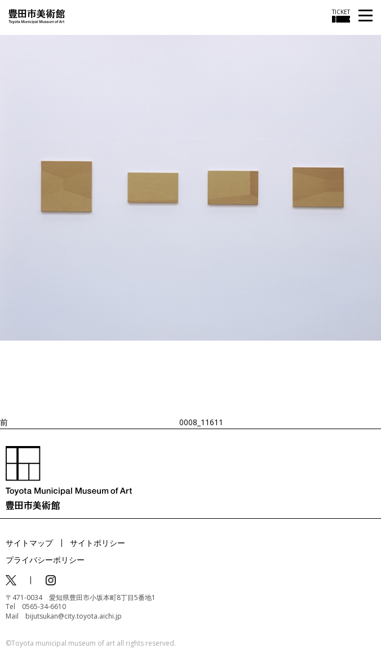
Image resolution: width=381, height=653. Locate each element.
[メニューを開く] (365, 16)
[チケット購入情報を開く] (341, 16)
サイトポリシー (97, 542)
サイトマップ (29, 542)
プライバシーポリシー (45, 559)
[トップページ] (36, 15)
